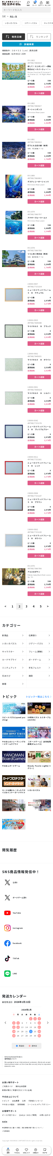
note (4, 1121)
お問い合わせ (45, 1115)
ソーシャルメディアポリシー (39, 1104)
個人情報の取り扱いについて (32, 1128)
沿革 (24, 1100)
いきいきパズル (11, 23)
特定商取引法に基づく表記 (11, 1128)
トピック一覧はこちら (37, 696)
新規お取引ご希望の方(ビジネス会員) (17, 1090)
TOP (4, 16)
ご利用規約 (6, 1131)
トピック (5, 1100)
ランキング (39, 37)
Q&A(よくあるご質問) (28, 1115)
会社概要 (15, 1100)
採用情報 (21, 1104)
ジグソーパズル (31, 23)
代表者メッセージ (36, 1100)
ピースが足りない (9, 1115)
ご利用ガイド (7, 1086)
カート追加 (39, 93)
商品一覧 (13, 16)
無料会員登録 (21, 1086)
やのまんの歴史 (8, 1104)
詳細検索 (26, 44)
